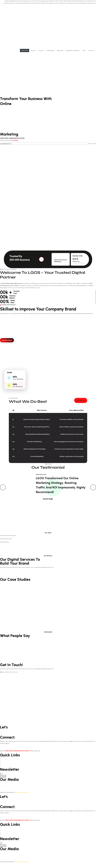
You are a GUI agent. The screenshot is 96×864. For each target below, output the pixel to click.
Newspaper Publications (73, 50)
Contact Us (91, 50)
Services (41, 50)
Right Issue (60, 50)
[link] (9, 786)
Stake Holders (50, 50)
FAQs (84, 50)
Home (2, 759)
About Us (33, 50)
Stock (2, 763)
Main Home (24, 50)
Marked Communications (22, 792)
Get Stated (80, 400)
